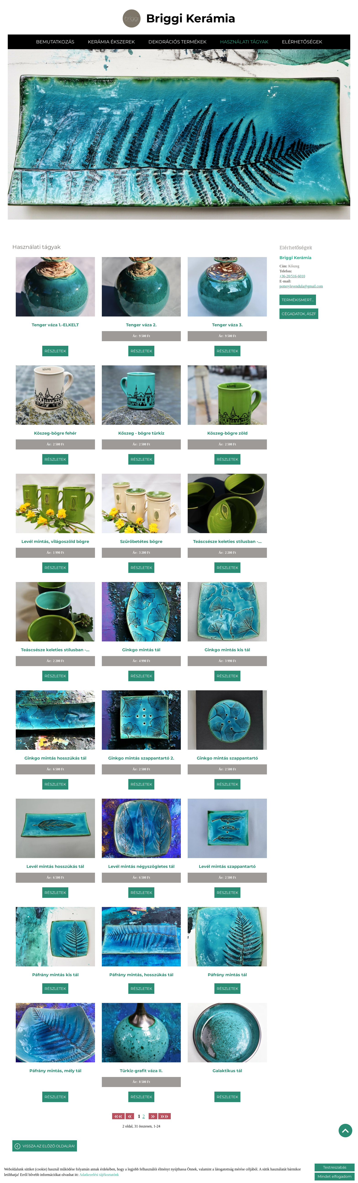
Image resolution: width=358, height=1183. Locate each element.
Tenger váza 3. (227, 324)
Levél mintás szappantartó (227, 866)
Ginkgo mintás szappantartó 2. (141, 758)
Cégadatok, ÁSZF (299, 314)
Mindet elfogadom (335, 1176)
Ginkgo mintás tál (141, 649)
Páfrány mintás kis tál (55, 974)
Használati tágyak (244, 42)
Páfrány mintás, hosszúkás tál (141, 974)
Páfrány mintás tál (227, 974)
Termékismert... (298, 300)
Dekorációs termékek (177, 42)
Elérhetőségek (302, 42)
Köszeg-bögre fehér (55, 433)
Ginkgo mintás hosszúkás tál (55, 758)
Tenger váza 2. (141, 324)
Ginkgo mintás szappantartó (227, 758)
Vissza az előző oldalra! (49, 1146)
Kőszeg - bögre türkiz (141, 433)
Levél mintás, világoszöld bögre (55, 541)
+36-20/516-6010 (292, 276)
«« (118, 1116)
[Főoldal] (132, 18)
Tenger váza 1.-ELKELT (55, 324)
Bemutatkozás (55, 42)
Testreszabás (334, 1167)
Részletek (55, 351)
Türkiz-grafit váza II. (141, 1070)
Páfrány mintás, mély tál (55, 1070)
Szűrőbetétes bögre (141, 541)
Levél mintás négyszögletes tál (141, 866)
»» (164, 1116)
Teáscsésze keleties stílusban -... (227, 541)
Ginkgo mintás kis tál (227, 649)
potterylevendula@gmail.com (301, 286)
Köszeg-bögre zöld (227, 433)
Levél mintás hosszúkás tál (55, 866)
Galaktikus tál (227, 1070)
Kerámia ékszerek (111, 42)
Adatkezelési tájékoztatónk (99, 1175)
